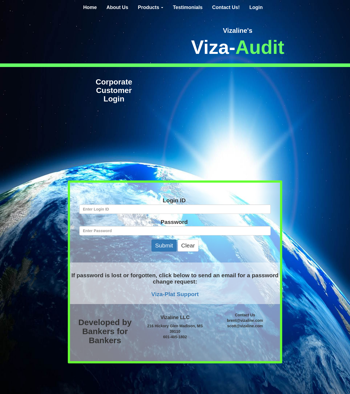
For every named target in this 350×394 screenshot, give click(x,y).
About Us (117, 7)
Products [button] (150, 7)
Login (256, 7)
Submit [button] (164, 245)
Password (175, 222)
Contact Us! (226, 7)
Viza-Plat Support (175, 294)
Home (90, 7)
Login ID (174, 200)
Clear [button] (188, 245)
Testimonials (188, 7)
